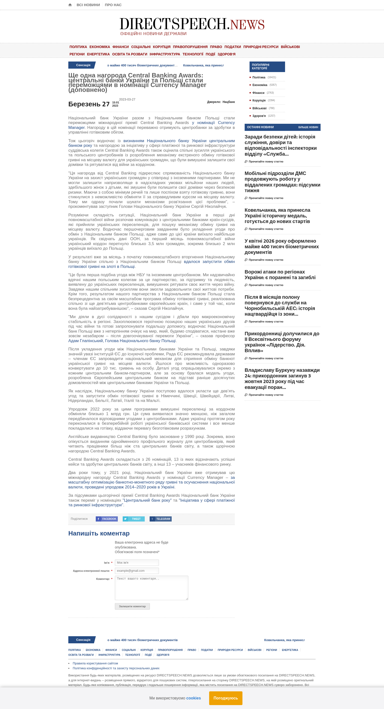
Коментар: (103, 579)
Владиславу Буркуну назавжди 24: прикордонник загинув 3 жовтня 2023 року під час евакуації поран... (282, 378)
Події (210, 54)
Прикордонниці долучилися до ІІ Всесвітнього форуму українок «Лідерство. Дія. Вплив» (282, 342)
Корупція (162, 46)
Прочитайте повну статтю (264, 161)
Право (216, 46)
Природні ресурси (260, 46)
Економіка (100, 46)
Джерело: (221, 102)
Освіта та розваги (129, 54)
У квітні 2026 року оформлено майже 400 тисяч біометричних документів (126, 65)
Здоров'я (226, 54)
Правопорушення (190, 46)
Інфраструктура (165, 54)
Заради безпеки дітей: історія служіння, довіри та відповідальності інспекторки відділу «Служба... (281, 145)
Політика (78, 46)
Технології (193, 54)
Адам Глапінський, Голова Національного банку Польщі (122, 340)
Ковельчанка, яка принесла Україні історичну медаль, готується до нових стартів (277, 215)
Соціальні (141, 46)
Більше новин (308, 127)
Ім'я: (107, 562)
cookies (193, 698)
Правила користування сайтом (95, 663)
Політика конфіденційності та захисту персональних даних (116, 668)
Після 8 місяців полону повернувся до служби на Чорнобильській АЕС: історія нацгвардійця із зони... (280, 305)
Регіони (77, 54)
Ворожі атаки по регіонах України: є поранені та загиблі (280, 274)
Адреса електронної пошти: (91, 571)
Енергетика (98, 54)
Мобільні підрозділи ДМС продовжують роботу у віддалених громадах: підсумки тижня (283, 181)
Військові (290, 46)
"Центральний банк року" (147, 500)
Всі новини (88, 5)
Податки (233, 46)
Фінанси (121, 46)
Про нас (113, 5)
